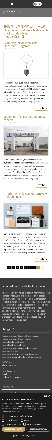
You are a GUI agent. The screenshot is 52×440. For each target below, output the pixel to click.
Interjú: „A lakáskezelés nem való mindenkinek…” (25, 195)
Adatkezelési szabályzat (11, 377)
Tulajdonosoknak (9, 365)
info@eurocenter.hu (27, 4)
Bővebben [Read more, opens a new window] (16, 411)
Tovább (40, 108)
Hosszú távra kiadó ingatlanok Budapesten (19, 347)
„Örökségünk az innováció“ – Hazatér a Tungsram (22, 44)
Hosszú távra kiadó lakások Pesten (16, 338)
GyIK (4, 368)
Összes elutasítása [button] (38, 429)
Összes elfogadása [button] (13, 429)
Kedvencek (12, 4)
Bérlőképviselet (8, 362)
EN (39, 4)
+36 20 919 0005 (19, 4)
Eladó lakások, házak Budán (13, 341)
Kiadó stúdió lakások (10, 350)
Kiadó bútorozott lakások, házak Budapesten (20, 353)
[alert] (26, 416)
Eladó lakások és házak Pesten (15, 344)
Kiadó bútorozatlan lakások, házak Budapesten (21, 356)
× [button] (49, 396)
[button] (26, 435)
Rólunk (4, 374)
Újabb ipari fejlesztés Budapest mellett (24, 118)
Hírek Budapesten (9, 371)
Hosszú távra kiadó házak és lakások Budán (20, 335)
